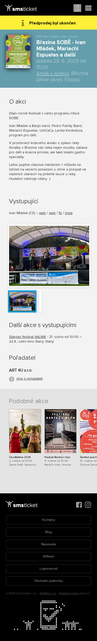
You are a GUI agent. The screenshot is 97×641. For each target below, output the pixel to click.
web (42, 213)
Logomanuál (49, 569)
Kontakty (48, 520)
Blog (48, 532)
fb (60, 213)
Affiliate (48, 556)
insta (68, 213)
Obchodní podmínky (48, 581)
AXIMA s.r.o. (48, 593)
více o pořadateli (29, 378)
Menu (88, 8)
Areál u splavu (52, 73)
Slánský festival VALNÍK (27, 337)
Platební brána (69, 593)
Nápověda (48, 544)
